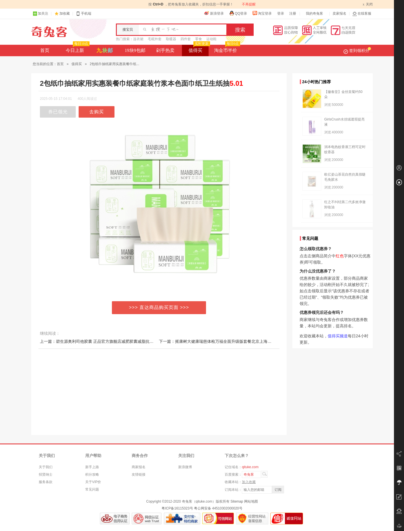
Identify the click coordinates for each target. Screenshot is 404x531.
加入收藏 (249, 482)
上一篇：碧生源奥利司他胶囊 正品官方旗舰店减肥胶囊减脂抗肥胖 (99, 341)
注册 (292, 13)
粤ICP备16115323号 (177, 508)
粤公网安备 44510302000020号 (218, 508)
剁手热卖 (165, 50)
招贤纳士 (46, 474)
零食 (198, 39)
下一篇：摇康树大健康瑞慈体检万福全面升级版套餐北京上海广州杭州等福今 (227, 341)
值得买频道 (338, 336)
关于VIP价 (93, 482)
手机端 (83, 14)
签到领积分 (357, 50)
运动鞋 (211, 39)
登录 (280, 13)
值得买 (199, 49)
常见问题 (92, 489)
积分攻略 (92, 474)
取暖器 (171, 39)
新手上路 (92, 467)
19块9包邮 (135, 50)
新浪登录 (214, 13)
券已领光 (58, 111)
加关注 (40, 14)
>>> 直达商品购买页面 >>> (159, 307)
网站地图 (251, 501)
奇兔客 (49, 32)
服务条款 (46, 482)
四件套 (185, 39)
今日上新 (77, 49)
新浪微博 (185, 467)
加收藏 (64, 13)
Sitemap (236, 501)
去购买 (96, 111)
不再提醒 (249, 4)
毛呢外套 (155, 39)
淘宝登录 (262, 13)
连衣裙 (138, 39)
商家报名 (138, 467)
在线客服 (361, 14)
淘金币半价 (226, 49)
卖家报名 (339, 13)
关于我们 (46, 467)
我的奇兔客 (314, 13)
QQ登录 (238, 13)
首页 (44, 50)
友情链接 (138, 474)
